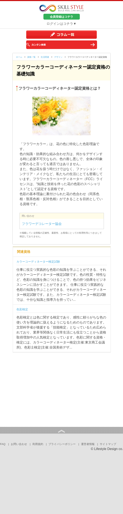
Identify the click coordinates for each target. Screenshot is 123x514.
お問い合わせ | (21, 444)
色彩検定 (22, 309)
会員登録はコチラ (61, 16)
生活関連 (45, 57)
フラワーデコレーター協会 (42, 224)
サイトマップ (108, 444)
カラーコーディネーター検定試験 (38, 261)
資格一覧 (31, 57)
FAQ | (4, 444)
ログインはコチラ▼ (61, 23)
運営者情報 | (89, 444)
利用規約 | (39, 444)
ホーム (19, 57)
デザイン (58, 57)
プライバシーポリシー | (63, 444)
